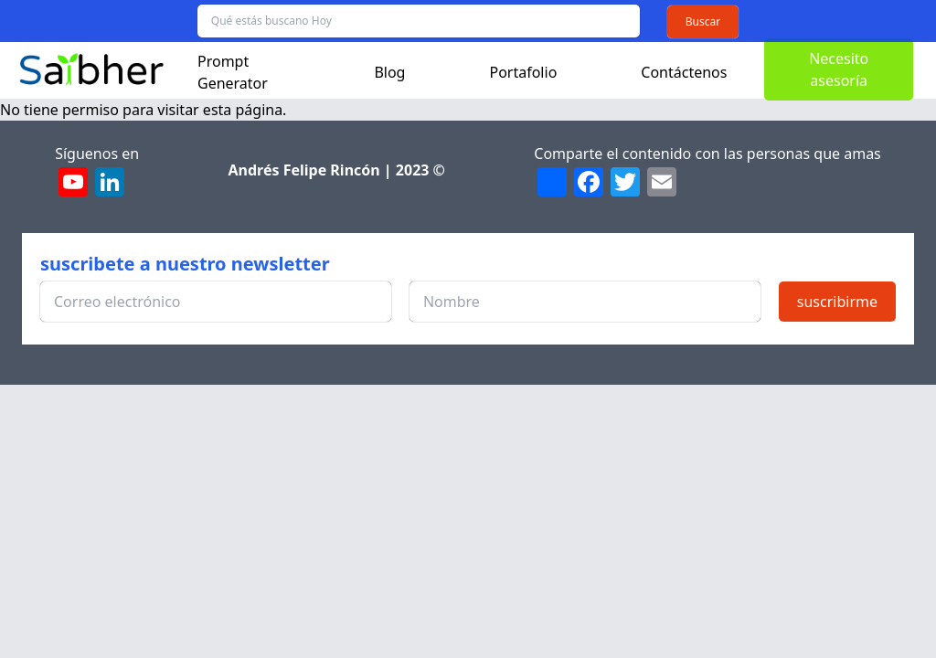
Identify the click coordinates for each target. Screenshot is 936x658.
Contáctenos (684, 72)
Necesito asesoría (838, 69)
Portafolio (523, 72)
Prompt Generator (232, 72)
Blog (389, 72)
